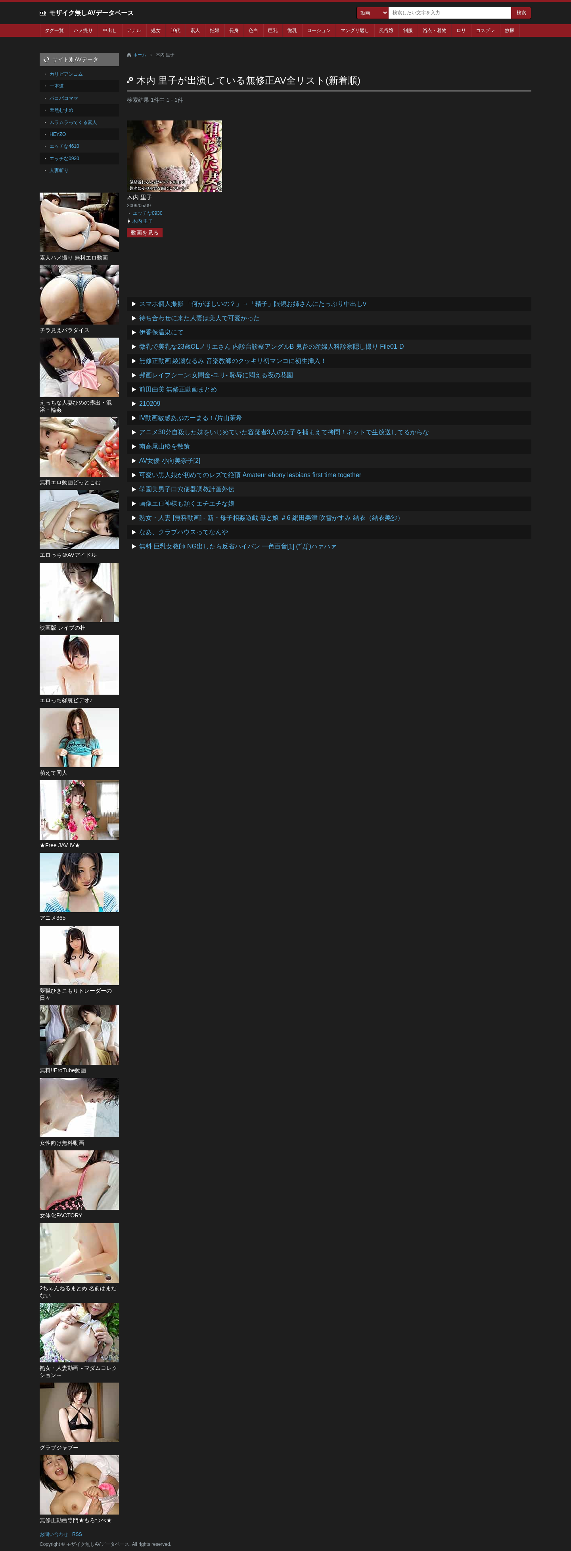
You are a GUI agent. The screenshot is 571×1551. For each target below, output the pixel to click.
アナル (134, 30)
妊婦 (214, 30)
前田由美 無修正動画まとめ (178, 389)
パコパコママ (64, 98)
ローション (319, 30)
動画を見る (145, 232)
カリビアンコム (66, 74)
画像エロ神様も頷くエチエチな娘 (186, 503)
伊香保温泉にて (161, 332)
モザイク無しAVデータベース (91, 13)
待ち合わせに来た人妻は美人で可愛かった (199, 318)
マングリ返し (355, 30)
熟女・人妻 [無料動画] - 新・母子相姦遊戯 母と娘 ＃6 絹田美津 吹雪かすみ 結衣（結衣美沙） (271, 517)
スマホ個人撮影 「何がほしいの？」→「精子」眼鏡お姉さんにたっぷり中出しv (252, 303)
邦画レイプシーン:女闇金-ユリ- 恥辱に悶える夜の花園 (216, 375)
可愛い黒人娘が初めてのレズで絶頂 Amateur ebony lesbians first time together (250, 475)
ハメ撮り (83, 30)
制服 (408, 30)
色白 (253, 30)
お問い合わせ (54, 1534)
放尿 (509, 30)
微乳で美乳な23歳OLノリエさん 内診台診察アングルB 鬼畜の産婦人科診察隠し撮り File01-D (271, 346)
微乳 (292, 30)
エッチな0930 (148, 213)
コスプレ (485, 30)
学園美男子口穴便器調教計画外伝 (186, 489)
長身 (234, 30)
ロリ (461, 30)
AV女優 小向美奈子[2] (169, 460)
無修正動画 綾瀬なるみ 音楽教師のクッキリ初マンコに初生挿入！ (233, 360)
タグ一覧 (54, 30)
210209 (149, 403)
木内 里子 (139, 197)
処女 (156, 30)
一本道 (57, 86)
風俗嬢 (386, 30)
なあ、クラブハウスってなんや (183, 532)
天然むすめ (61, 110)
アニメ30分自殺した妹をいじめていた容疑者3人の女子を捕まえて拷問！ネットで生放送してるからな (284, 432)
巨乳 (273, 30)
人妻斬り (59, 170)
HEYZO (58, 134)
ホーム (139, 54)
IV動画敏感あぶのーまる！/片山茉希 (190, 417)
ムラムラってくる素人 (73, 122)
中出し (110, 30)
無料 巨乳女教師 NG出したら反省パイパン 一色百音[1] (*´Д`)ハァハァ (238, 546)
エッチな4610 (64, 146)
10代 (175, 30)
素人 (195, 30)
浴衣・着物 (434, 30)
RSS (77, 1534)
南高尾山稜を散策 (164, 446)
